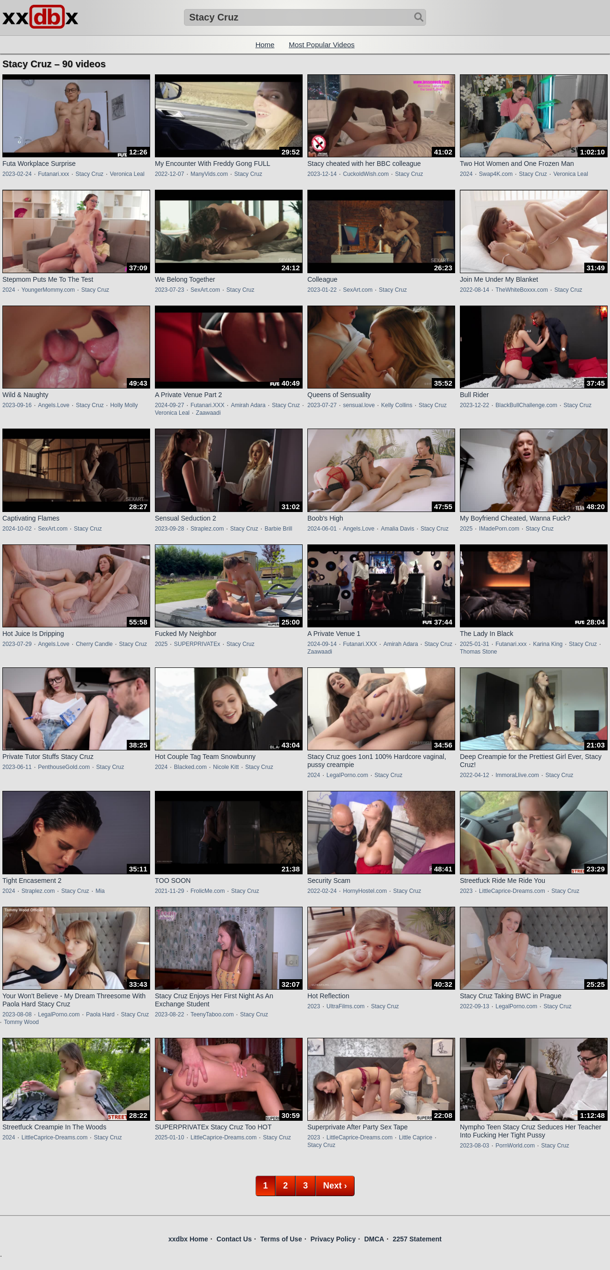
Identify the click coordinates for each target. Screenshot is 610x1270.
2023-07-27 (321, 405)
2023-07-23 (169, 290)
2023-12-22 (474, 405)
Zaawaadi (208, 413)
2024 (466, 174)
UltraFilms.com (345, 1006)
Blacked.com (190, 767)
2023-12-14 (321, 174)
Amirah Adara (248, 405)
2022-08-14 (474, 290)
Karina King (547, 644)
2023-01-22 (321, 290)
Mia (99, 891)
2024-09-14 (321, 644)
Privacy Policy (333, 1239)
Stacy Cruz (89, 174)
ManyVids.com (209, 174)
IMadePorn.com (499, 528)
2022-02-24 (321, 891)
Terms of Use (281, 1239)
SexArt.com (205, 290)
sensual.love (359, 405)
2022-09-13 (474, 1006)
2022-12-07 (169, 174)
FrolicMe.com (208, 891)
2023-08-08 (16, 1014)
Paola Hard (100, 1014)
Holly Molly (124, 405)
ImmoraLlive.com (517, 775)
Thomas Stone (478, 651)
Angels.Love (54, 405)
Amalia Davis (397, 528)
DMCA (374, 1239)
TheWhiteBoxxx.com (522, 290)
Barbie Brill (278, 528)
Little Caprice (415, 1137)
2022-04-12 (474, 775)
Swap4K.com (496, 174)
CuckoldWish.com (366, 174)
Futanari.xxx (53, 174)
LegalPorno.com (347, 775)
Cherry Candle (94, 644)
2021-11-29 (169, 891)
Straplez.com (207, 528)
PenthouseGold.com (64, 767)
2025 (466, 528)
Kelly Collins (396, 405)
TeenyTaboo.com (212, 1014)
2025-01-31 (474, 644)
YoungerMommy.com (48, 290)
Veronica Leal (127, 174)
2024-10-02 (16, 528)
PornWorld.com (515, 1145)
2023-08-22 (169, 1014)
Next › (335, 1185)
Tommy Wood (21, 1022)
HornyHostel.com (365, 891)
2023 (466, 891)
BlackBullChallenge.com (526, 405)
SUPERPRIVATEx (197, 644)
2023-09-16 (16, 405)
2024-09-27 (169, 405)
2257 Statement (417, 1239)
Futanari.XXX (207, 405)
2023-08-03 (474, 1145)
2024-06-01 (321, 528)
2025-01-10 (169, 1137)
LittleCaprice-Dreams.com (512, 891)
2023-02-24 (16, 174)
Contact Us (234, 1239)
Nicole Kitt (226, 767)
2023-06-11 (16, 767)
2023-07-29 (16, 644)
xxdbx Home (188, 1239)
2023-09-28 (169, 528)
